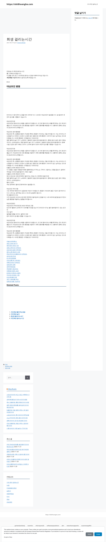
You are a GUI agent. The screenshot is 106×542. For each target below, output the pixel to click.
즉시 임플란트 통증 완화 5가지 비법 (18, 402)
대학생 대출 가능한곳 (13, 281)
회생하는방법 (8, 366)
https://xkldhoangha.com (20, 4)
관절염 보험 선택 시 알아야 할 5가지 (18, 454)
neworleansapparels (73, 525)
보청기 (9, 491)
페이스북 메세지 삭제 (13, 252)
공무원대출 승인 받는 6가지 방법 (17, 399)
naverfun (30, 525)
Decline (89, 534)
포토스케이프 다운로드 (14, 248)
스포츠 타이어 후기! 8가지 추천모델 (18, 415)
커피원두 (9, 502)
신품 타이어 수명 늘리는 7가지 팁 (17, 428)
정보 (6, 364)
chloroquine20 (40, 525)
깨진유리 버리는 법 (13, 246)
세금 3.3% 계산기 (12, 243)
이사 (8, 497)
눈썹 (8, 485)
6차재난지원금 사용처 (13, 273)
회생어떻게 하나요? (17, 316)
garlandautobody (20, 525)
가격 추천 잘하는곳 (92, 4)
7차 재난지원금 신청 (13, 275)
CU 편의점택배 (11, 258)
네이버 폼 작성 (11, 256)
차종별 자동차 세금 (13, 271)
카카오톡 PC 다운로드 (13, 260)
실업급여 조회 (11, 265)
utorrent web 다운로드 (14, 250)
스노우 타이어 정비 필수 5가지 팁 (17, 418)
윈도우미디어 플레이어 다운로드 (17, 254)
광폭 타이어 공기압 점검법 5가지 (17, 421)
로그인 (90, 18)
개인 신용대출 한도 (13, 279)
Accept (98, 534)
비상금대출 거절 (12, 277)
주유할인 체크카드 (12, 269)
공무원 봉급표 (11, 267)
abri (63, 525)
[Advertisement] (36, 21)
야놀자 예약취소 (12, 241)
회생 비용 (7, 368)
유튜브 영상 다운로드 (13, 262)
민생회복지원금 (11, 488)
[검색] (27, 378)
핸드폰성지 (12, 389)
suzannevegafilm (86, 525)
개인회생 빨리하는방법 (18, 312)
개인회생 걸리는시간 (17, 318)
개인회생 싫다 (15, 314)
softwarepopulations (53, 525)
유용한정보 (10, 494)
